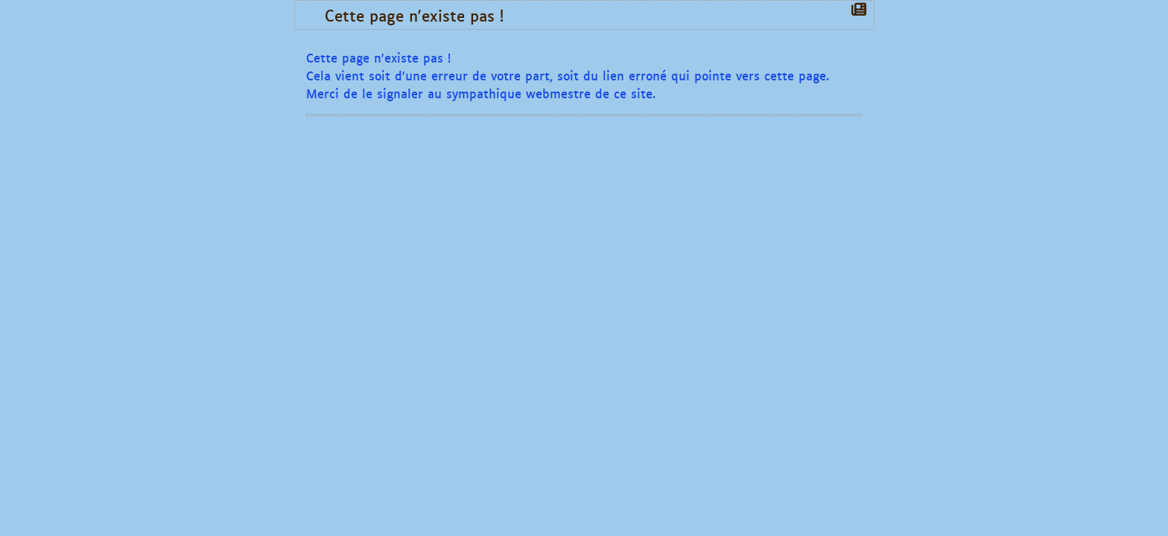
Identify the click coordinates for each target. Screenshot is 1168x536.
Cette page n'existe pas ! (418, 15)
